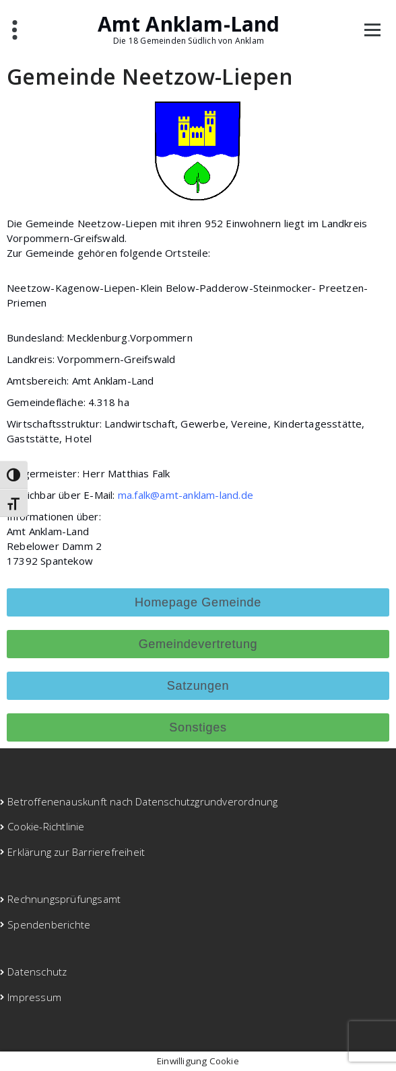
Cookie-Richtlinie (45, 826)
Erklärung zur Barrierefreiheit (76, 852)
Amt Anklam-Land (189, 24)
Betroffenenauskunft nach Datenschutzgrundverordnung (142, 801)
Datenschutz (37, 971)
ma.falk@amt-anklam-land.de (185, 495)
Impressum (34, 997)
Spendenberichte (48, 924)
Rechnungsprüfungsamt (64, 899)
